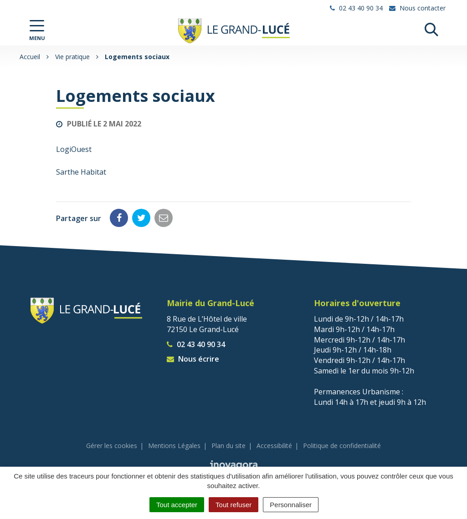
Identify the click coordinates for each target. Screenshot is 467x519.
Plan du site (228, 445)
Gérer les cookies (111, 445)
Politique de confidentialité (342, 445)
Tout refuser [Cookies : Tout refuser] (233, 505)
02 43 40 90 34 (196, 344)
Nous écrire (193, 359)
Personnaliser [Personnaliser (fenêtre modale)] (291, 505)
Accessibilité (274, 445)
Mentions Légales (174, 445)
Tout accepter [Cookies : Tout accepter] (176, 505)
